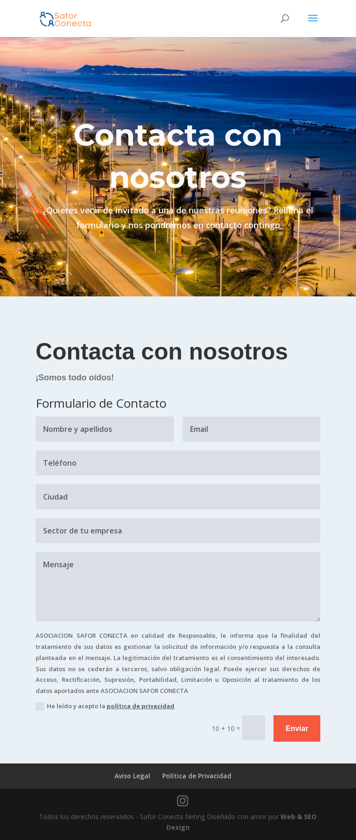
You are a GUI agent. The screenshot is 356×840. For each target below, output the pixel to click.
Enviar (297, 728)
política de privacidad (140, 706)
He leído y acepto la (105, 706)
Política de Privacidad (196, 775)
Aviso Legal (132, 775)
